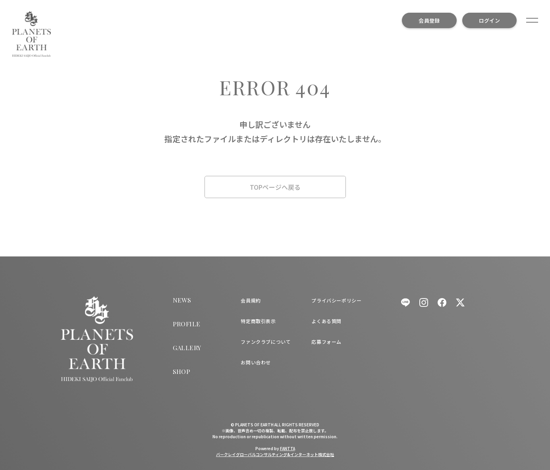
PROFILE (187, 324)
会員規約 (251, 300)
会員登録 (429, 20)
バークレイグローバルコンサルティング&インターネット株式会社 (275, 454)
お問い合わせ (256, 362)
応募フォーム (326, 341)
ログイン (489, 20)
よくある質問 (326, 321)
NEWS (182, 300)
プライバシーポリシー (336, 300)
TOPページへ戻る (275, 187)
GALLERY (187, 347)
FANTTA (287, 448)
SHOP (182, 371)
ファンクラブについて (266, 341)
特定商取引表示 (258, 321)
